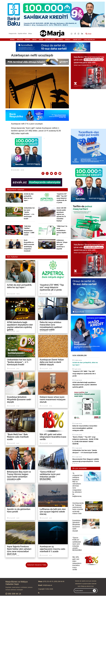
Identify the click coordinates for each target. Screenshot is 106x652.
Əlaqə (30, 33)
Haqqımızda (12, 33)
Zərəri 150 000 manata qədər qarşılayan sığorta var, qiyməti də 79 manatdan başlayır (61, 214)
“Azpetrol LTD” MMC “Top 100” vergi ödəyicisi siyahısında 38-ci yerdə (62, 198)
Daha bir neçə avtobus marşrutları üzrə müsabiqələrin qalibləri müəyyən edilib (84, 428)
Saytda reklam (22, 33)
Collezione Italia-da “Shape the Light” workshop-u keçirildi (62, 244)
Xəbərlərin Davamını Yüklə (36, 565)
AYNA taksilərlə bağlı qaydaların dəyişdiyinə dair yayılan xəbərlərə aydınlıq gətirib (84, 384)
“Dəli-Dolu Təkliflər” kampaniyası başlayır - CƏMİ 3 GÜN (29, 230)
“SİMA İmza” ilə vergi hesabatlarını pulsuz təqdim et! (62, 230)
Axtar (88, 34)
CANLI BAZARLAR (89, 39)
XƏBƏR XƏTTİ (77, 39)
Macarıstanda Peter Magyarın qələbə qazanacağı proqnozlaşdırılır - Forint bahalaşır (85, 461)
